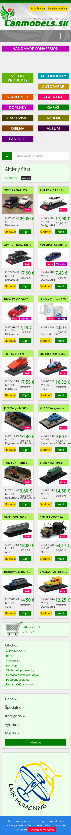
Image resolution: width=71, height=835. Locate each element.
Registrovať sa (57, 8)
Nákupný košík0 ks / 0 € (23, 629)
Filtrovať (35, 742)
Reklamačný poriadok (19, 684)
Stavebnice (13, 661)
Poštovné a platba (18, 679)
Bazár (10, 656)
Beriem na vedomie (42, 830)
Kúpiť (25, 232)
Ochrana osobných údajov (22, 675)
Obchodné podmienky (20, 670)
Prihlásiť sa (38, 8)
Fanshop (11, 665)
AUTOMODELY (16, 651)
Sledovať (10, 232)
